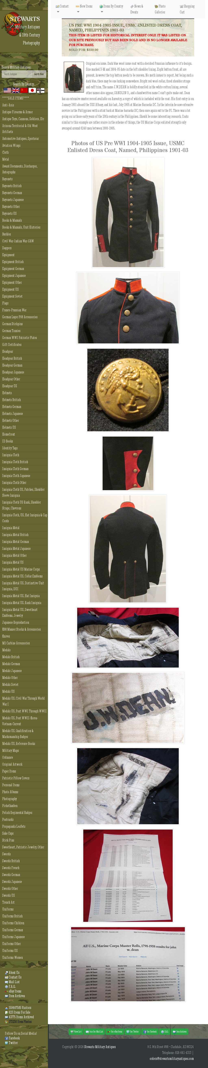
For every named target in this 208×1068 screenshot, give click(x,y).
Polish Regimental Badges (17, 812)
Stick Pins (8, 840)
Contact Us (13, 977)
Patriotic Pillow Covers (15, 778)
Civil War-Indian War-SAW (18, 241)
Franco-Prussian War (14, 310)
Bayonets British (12, 185)
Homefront (8, 434)
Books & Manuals (12, 220)
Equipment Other (12, 282)
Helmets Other (10, 420)
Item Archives (15, 996)
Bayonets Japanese (13, 199)
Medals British (11, 657)
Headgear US (9, 386)
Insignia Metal (11, 527)
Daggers (7, 248)
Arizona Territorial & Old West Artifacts (20, 128)
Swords (6, 854)
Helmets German (11, 406)
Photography (9, 798)
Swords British (11, 861)
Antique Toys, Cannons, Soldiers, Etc (23, 119)
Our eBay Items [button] (114, 1031)
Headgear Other (11, 379)
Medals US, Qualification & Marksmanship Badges (18, 733)
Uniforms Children (13, 923)
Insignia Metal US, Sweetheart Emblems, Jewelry (20, 612)
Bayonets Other (11, 206)
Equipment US (10, 289)
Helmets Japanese (12, 413)
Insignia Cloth (10, 455)
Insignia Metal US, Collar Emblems (22, 576)
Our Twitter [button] (132, 1031)
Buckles (6, 234)
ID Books (7, 441)
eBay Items (13, 991)
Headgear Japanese (13, 372)
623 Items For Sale (17, 1012)
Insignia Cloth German (15, 468)
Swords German (11, 874)
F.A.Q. (10, 986)
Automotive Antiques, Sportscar (20, 138)
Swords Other (10, 888)
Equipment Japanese (14, 275)
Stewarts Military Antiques (100, 1046)
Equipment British (13, 261)
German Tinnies (11, 330)
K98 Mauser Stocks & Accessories (21, 629)
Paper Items (9, 771)
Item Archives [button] (179, 1031)
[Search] (17, 74)
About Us (12, 972)
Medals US (8, 691)
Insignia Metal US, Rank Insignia (21, 602)
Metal (5, 159)
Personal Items (11, 785)
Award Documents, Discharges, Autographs (19, 169)
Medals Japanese (12, 670)
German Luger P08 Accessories (20, 317)
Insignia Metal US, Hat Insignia (21, 595)
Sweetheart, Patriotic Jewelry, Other (23, 847)
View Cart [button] (75, 1031)
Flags (5, 303)
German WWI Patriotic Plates (19, 337)
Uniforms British (12, 916)
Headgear (7, 351)
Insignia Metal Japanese (16, 548)
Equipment (8, 254)
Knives (6, 636)
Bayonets (7, 179)
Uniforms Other (11, 943)
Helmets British (11, 399)
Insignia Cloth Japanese (16, 475)
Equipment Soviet (12, 296)
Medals (6, 650)
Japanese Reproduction (15, 622)
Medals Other (10, 677)
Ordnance (7, 757)
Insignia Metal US (13, 562)
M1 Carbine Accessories (16, 643)
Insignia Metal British (15, 534)
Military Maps (10, 750)
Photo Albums (10, 792)
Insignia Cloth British (15, 462)
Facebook (12, 1038)
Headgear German (12, 365)
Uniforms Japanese (13, 936)
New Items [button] (84, 6)
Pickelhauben (9, 805)
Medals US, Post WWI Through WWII (24, 711)
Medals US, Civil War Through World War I (23, 701)
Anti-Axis (8, 105)
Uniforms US (10, 950)
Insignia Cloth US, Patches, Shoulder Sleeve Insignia (23, 492)
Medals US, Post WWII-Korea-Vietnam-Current (20, 721)
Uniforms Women (12, 957)
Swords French (10, 867)
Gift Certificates (12, 344)
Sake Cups (8, 833)
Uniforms (8, 909)
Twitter (11, 1042)
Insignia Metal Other (14, 555)
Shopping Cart (187, 9)
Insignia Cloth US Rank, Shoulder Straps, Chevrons (21, 505)
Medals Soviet (10, 684)
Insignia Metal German (15, 541)
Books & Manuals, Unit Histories (21, 227)
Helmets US (9, 427)
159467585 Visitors (18, 1007)
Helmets (7, 393)
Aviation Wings (11, 145)
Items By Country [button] (111, 6)
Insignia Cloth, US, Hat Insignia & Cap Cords (24, 518)
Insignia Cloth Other (14, 482)
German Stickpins (12, 323)
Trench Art (8, 902)
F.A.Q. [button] (164, 1031)
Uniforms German (12, 930)
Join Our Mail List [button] (94, 1031)
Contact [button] (62, 6)
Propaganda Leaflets (13, 826)
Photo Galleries (160, 9)
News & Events (136, 9)
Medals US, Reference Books (18, 743)
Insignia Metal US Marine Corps (21, 569)
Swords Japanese (12, 881)
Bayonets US (9, 213)
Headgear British (12, 358)
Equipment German (13, 268)
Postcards (8, 819)
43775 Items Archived (19, 1017)
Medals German (11, 663)
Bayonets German (12, 192)
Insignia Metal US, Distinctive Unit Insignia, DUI (23, 586)
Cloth (5, 152)
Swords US (8, 895)
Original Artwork (12, 764)
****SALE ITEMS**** (15, 98)
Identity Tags (10, 448)
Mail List (12, 982)
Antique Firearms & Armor (17, 112)
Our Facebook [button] (150, 1031)
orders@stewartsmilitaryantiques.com (172, 1058)
